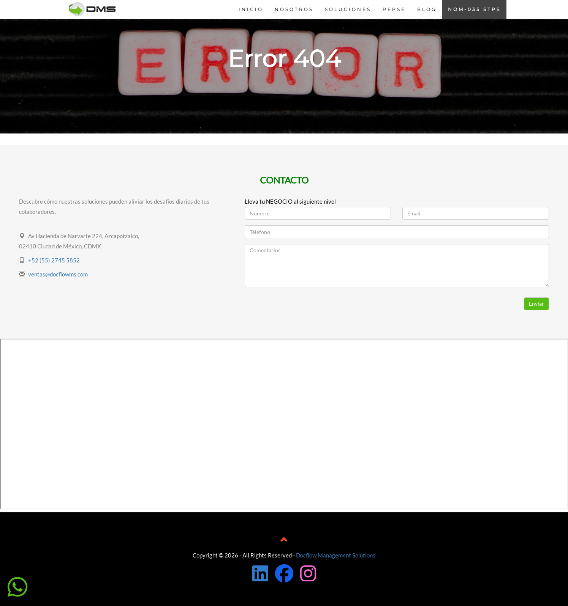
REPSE (394, 9)
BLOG (427, 9)
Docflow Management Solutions (335, 555)
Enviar (536, 303)
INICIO (251, 9)
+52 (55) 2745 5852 (54, 260)
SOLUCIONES (348, 9)
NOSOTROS (294, 9)
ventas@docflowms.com (58, 274)
